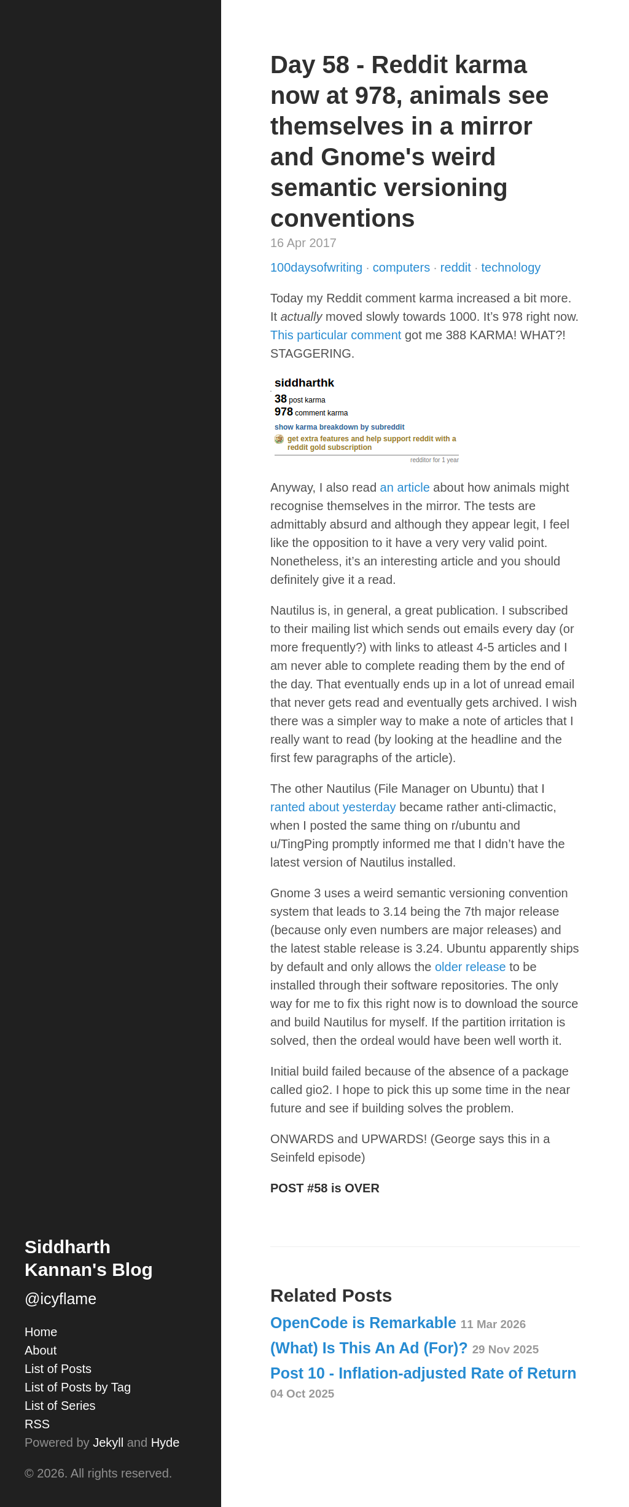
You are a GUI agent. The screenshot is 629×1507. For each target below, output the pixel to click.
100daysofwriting (318, 267)
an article (405, 487)
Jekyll (108, 1442)
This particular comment (335, 335)
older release (470, 967)
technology (511, 267)
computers (403, 267)
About (41, 1350)
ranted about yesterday (333, 807)
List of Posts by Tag (78, 1387)
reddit (457, 267)
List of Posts (58, 1368)
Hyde (165, 1442)
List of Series (60, 1405)
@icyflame (60, 1298)
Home (41, 1332)
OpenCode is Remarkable (398, 1322)
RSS (37, 1424)
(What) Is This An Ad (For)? (404, 1347)
